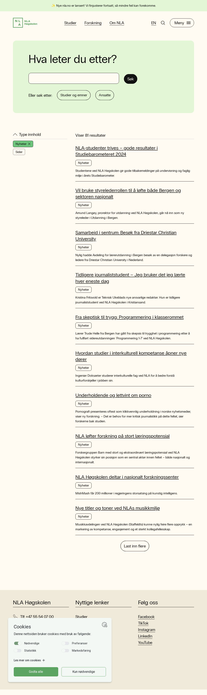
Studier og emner (77, 99)
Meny (182, 24)
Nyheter (23, 148)
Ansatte (113, 99)
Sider (19, 156)
